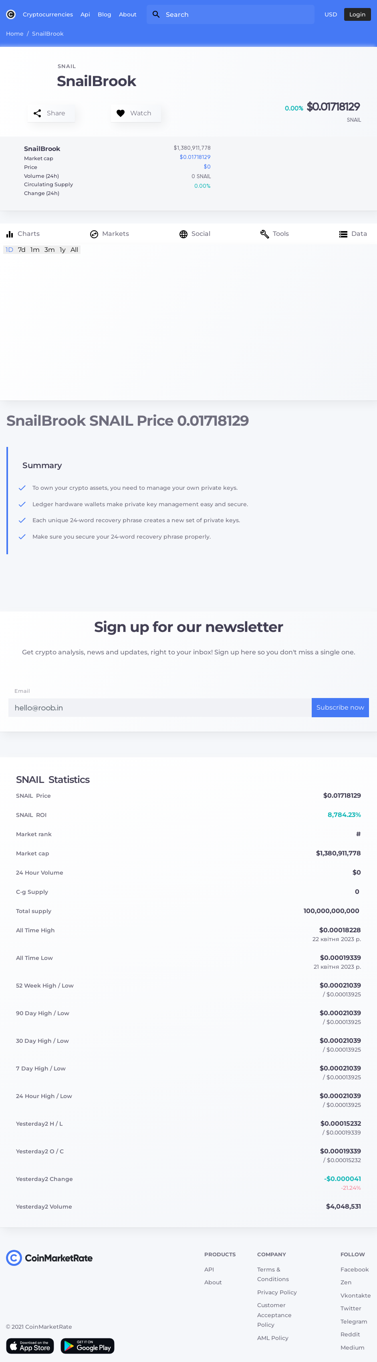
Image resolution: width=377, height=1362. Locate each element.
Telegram (354, 1321)
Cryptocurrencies (48, 14)
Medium (353, 1347)
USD (331, 14)
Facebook (355, 1269)
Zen (346, 1282)
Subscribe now (340, 707)
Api (85, 14)
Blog (104, 14)
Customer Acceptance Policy (274, 1315)
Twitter (351, 1308)
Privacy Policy (277, 1292)
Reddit (350, 1334)
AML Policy (272, 1338)
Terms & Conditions (273, 1274)
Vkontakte (356, 1295)
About (128, 14)
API (209, 1269)
